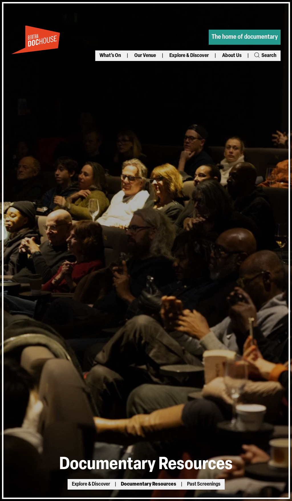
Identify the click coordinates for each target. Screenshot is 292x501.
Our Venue (145, 55)
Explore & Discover (189, 55)
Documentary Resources (148, 484)
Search (265, 55)
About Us (232, 55)
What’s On (110, 55)
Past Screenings (203, 484)
